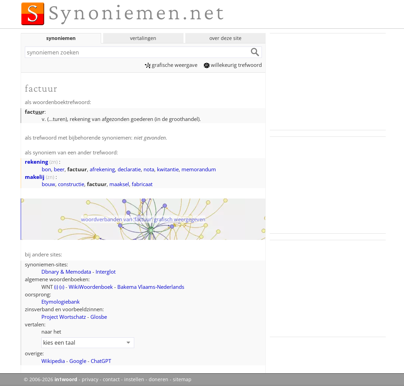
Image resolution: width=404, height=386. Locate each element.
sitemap (182, 379)
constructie (71, 184)
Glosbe (98, 316)
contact (111, 379)
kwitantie (168, 169)
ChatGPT (101, 360)
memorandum (198, 169)
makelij (35, 176)
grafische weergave (171, 64)
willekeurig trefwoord (233, 64)
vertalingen (143, 38)
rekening (36, 161)
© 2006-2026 (50, 379)
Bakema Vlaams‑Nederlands (150, 286)
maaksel (119, 184)
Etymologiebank (60, 301)
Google (77, 360)
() (56, 286)
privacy (90, 379)
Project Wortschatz (63, 316)
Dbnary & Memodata (66, 271)
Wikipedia (53, 360)
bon (46, 169)
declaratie (129, 169)
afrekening (102, 169)
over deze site (225, 38)
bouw (48, 184)
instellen (134, 379)
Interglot (106, 271)
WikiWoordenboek (91, 286)
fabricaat (142, 184)
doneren (158, 379)
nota (149, 169)
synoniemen (61, 38)
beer (59, 169)
